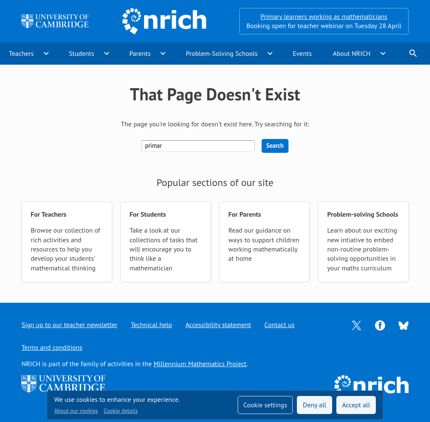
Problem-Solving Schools (222, 53)
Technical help (151, 324)
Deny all (314, 405)
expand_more (46, 53)
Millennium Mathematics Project (200, 363)
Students (81, 53)
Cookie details (121, 410)
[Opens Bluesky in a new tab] (404, 325)
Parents (140, 53)
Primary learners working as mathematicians (323, 16)
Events (302, 53)
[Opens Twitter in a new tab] (356, 324)
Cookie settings (265, 405)
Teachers (21, 53)
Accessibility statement (218, 324)
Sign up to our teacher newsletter (69, 324)
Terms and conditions (51, 347)
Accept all (356, 405)
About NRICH (352, 53)
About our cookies (76, 410)
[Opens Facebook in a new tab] (380, 324)
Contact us (280, 324)
